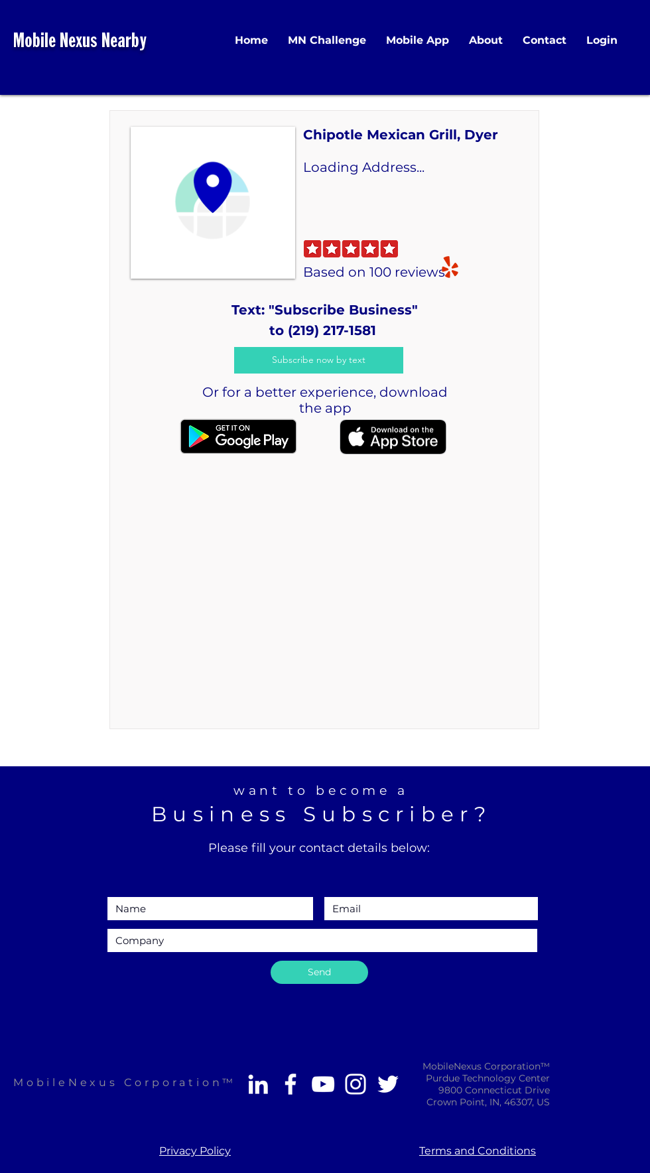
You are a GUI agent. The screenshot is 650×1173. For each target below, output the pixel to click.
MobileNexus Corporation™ (124, 1082)
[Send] (319, 972)
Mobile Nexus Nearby (80, 42)
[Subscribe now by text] (318, 360)
